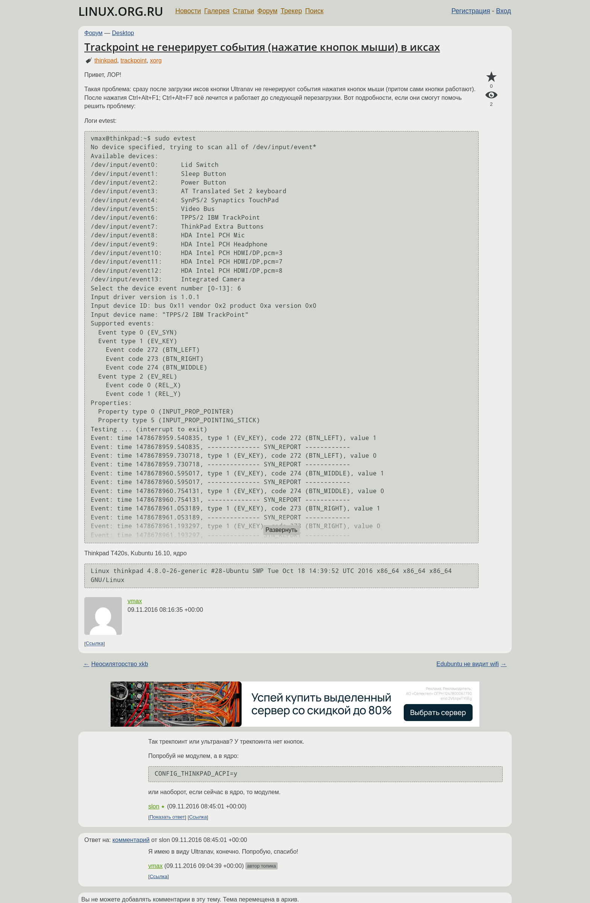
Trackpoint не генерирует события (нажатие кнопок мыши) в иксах (262, 47)
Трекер (291, 11)
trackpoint (133, 60)
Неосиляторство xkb (119, 664)
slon (153, 806)
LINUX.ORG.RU (120, 11)
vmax (135, 601)
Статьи (243, 11)
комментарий (131, 840)
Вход (503, 11)
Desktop (123, 33)
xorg (155, 60)
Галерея (217, 11)
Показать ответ (167, 817)
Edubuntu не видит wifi (467, 664)
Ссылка (94, 643)
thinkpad (105, 60)
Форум (267, 11)
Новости (188, 11)
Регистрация (471, 11)
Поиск (314, 11)
